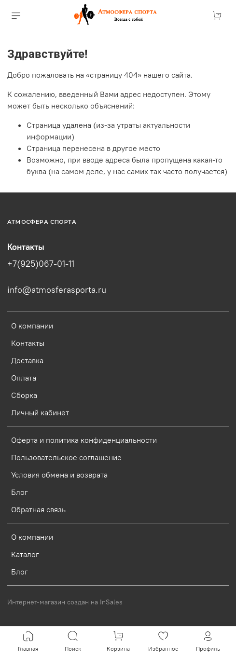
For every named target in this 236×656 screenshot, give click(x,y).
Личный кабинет (40, 412)
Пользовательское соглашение (66, 457)
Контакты (27, 343)
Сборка (24, 395)
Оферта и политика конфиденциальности (84, 440)
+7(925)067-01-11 (40, 264)
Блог (19, 492)
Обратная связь (38, 509)
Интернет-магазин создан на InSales (65, 602)
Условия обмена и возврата (59, 474)
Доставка (27, 360)
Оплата (23, 378)
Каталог (25, 554)
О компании (32, 325)
